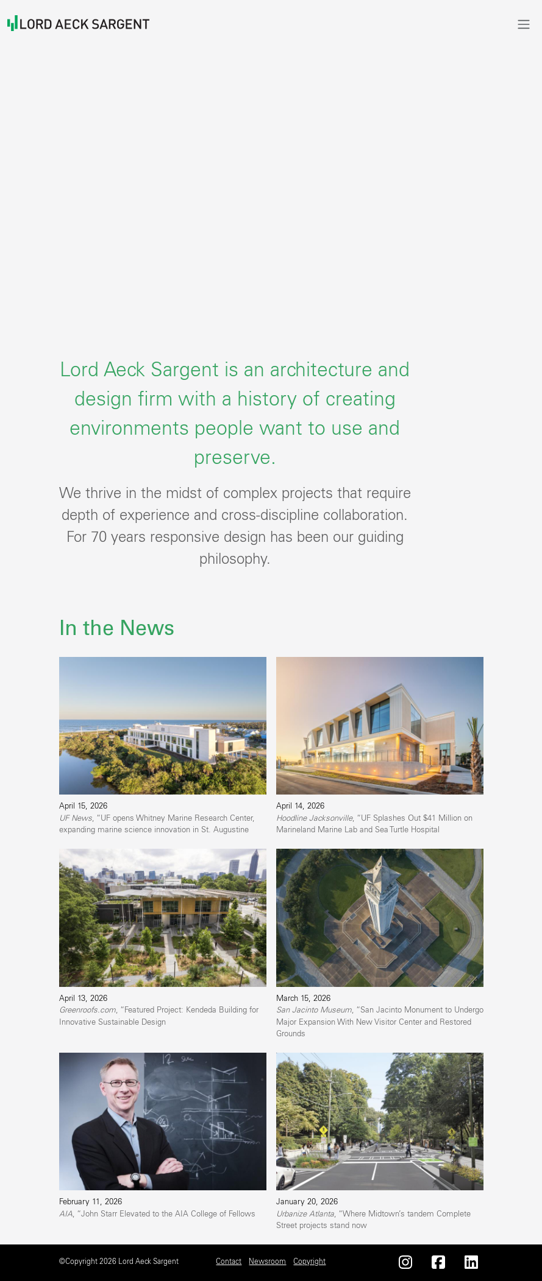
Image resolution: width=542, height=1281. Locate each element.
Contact (228, 1261)
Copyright (309, 1261)
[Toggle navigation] (524, 24)
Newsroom (267, 1261)
